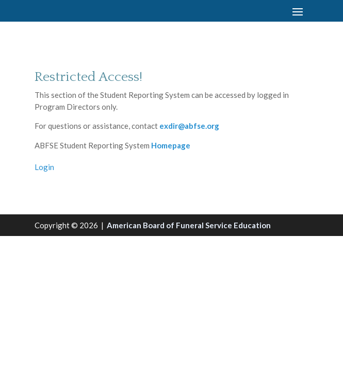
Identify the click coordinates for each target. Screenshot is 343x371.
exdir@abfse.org (189, 125)
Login (44, 167)
